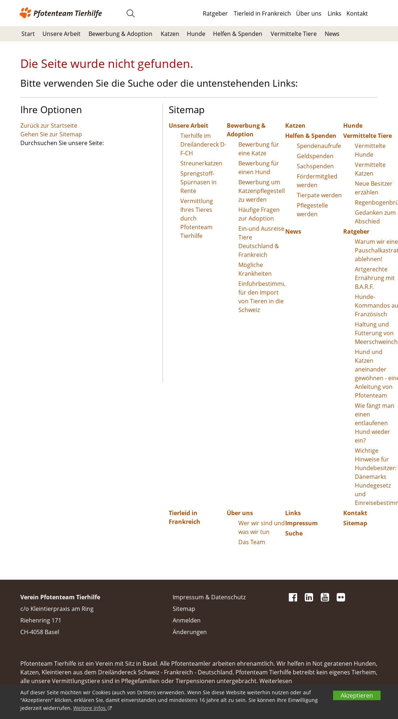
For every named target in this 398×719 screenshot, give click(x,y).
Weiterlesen (275, 681)
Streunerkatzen (201, 163)
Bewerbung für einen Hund (258, 167)
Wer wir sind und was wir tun (261, 527)
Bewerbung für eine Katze (258, 148)
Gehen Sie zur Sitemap (51, 134)
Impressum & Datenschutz (209, 597)
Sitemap (184, 609)
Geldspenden (315, 156)
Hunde (196, 34)
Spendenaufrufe (319, 146)
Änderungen (190, 632)
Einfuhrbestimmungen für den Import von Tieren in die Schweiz (261, 297)
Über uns (308, 13)
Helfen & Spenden (237, 34)
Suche (294, 533)
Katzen (170, 34)
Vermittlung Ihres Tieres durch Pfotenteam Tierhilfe (196, 218)
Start (28, 34)
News (332, 34)
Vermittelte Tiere (294, 34)
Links (334, 13)
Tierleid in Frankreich (262, 13)
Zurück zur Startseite (48, 126)
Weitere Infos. (90, 707)
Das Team (251, 542)
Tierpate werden (319, 195)
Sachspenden (315, 166)
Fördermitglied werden (317, 180)
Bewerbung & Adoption (120, 34)
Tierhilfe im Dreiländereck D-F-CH (203, 144)
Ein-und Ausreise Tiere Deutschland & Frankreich (261, 242)
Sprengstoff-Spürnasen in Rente (198, 182)
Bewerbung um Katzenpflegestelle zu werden (261, 191)
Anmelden (187, 620)
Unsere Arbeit (61, 34)
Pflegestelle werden (312, 209)
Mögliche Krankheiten (255, 269)
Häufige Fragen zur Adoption (259, 214)
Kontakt (357, 13)
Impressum (301, 523)
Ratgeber (215, 13)
